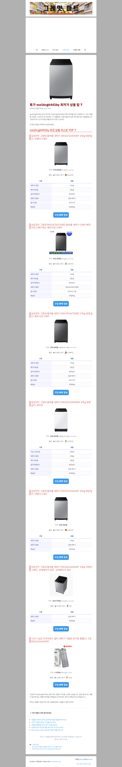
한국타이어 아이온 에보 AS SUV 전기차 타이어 (47, 727)
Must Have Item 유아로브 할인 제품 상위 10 (47, 730)
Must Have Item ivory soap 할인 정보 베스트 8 (46, 749)
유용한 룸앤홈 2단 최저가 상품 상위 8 (44, 725)
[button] (85, 50)
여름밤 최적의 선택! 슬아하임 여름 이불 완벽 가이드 (49, 720)
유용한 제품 (76, 50)
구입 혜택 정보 (61, 215)
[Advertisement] (61, 32)
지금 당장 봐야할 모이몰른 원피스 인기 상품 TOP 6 (47, 747)
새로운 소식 (45, 50)
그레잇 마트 (65, 50)
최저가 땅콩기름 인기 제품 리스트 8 (43, 722)
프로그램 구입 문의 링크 (84, 764)
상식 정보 (55, 50)
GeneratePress (55, 761)
